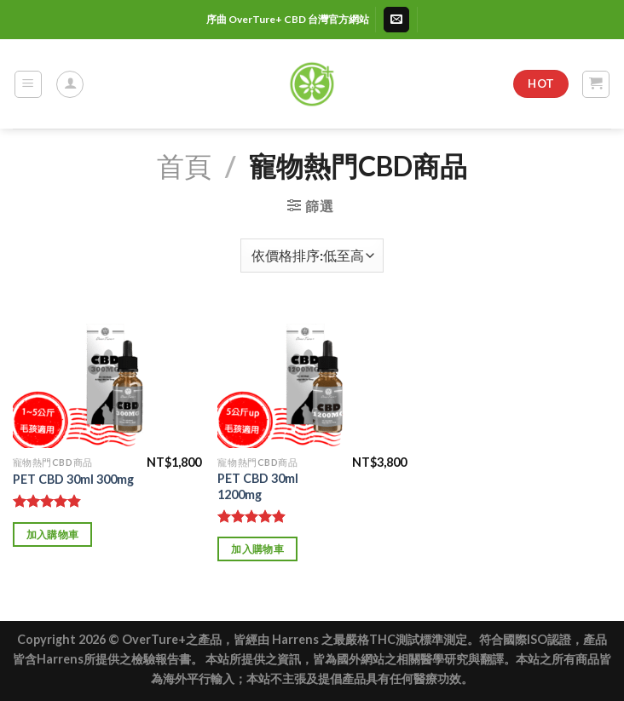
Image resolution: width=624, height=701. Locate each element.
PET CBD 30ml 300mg (73, 479)
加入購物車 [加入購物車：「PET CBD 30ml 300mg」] (52, 534)
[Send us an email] (396, 19)
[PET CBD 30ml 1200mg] (311, 377)
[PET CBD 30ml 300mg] (107, 377)
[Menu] (28, 84)
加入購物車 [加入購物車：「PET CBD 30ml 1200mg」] (257, 548)
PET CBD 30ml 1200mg (257, 486)
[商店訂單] (312, 255)
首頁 (184, 165)
